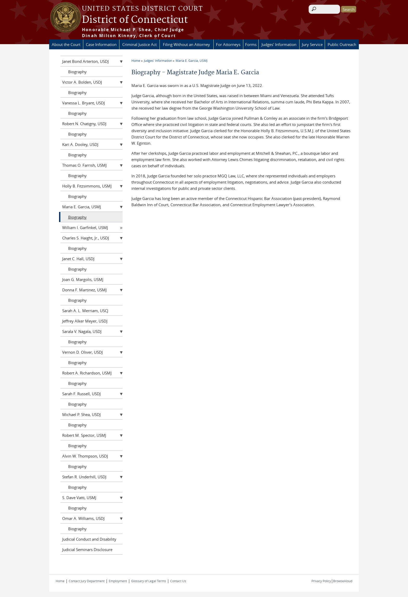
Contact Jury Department (87, 581)
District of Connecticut (135, 20)
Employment (118, 581)
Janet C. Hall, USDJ (78, 258)
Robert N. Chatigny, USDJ (84, 123)
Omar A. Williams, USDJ (83, 518)
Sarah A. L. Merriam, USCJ (85, 310)
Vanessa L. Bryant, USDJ (83, 102)
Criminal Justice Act (139, 44)
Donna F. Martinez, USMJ (84, 289)
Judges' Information (279, 44)
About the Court (66, 44)
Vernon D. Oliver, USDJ (82, 352)
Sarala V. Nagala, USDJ (81, 331)
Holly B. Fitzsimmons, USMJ (87, 186)
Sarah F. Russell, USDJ (81, 393)
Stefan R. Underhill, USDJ (84, 476)
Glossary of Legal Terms (148, 581)
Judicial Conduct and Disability (89, 539)
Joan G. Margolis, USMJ (82, 279)
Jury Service (312, 44)
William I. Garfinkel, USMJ (85, 227)
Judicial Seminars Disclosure (87, 549)
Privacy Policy (321, 581)
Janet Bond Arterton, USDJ (85, 61)
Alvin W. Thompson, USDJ (85, 456)
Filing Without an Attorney (186, 44)
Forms (251, 44)
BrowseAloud (342, 581)
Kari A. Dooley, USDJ (80, 144)
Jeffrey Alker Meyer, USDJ (84, 321)
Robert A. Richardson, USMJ (87, 372)
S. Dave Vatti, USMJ (79, 497)
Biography (77, 71)
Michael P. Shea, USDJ (81, 414)
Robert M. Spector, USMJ (84, 435)
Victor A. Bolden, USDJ (82, 82)
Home (135, 60)
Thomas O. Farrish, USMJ (84, 165)
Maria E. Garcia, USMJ (191, 60)
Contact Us (178, 581)
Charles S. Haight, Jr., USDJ (85, 237)
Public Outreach (342, 44)
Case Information (101, 44)
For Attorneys (228, 44)
